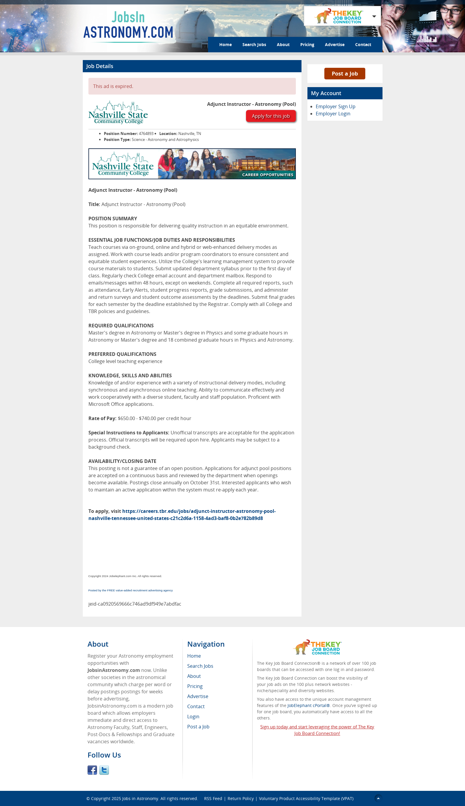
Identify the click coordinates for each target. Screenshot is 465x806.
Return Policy (241, 798)
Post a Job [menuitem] (198, 726)
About (283, 44)
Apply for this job (271, 116)
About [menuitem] (194, 676)
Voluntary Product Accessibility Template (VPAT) (306, 798)
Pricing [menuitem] (195, 686)
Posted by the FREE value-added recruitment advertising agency (130, 590)
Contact (363, 44)
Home (225, 44)
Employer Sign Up (336, 106)
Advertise (335, 44)
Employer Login (333, 113)
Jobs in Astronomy (140, 798)
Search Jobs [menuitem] (200, 666)
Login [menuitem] (193, 716)
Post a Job (345, 73)
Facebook (92, 770)
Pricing (307, 44)
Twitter (104, 770)
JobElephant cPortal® (309, 705)
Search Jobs (254, 44)
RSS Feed (213, 798)
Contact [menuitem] (196, 706)
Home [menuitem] (194, 656)
